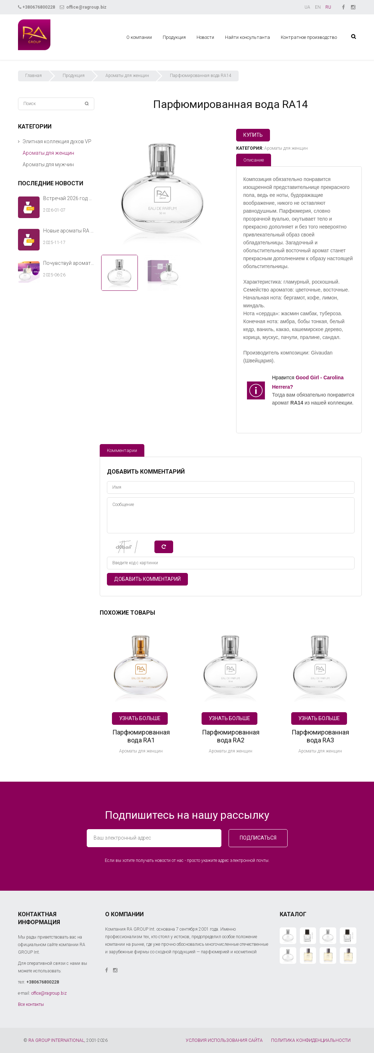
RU (328, 7)
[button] (19, 141)
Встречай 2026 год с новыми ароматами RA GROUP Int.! (69, 198)
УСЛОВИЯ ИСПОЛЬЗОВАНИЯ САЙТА (224, 1040)
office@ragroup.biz (83, 7)
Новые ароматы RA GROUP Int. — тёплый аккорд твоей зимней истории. (69, 231)
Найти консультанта (247, 37)
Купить (253, 135)
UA (307, 7)
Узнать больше (140, 718)
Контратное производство (309, 37)
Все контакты (31, 1004)
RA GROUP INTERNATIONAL (56, 1040)
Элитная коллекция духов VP (57, 141)
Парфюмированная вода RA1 (141, 736)
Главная (33, 75)
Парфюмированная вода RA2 (231, 736)
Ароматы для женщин (127, 75)
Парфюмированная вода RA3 (320, 736)
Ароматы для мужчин (48, 164)
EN (318, 7)
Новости (205, 37)
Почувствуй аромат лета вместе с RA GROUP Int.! (69, 263)
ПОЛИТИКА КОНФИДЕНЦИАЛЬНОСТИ (311, 1040)
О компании (139, 37)
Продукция (174, 37)
